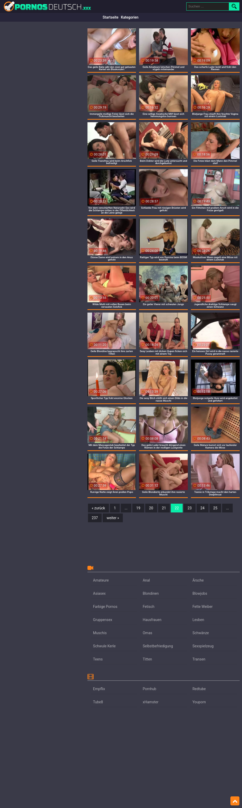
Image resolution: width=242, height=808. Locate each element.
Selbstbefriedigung (158, 646)
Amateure (101, 580)
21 (164, 508)
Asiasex (99, 593)
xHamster (150, 702)
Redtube (199, 689)
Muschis (100, 633)
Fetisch (148, 607)
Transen (198, 659)
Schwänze (200, 633)
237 (95, 518)
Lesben (198, 620)
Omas (147, 633)
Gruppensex (102, 620)
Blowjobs (199, 593)
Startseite (110, 17)
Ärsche (198, 580)
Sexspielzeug (203, 646)
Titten (147, 659)
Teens (98, 659)
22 (177, 508)
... (126, 508)
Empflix (99, 689)
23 (190, 508)
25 (215, 508)
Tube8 (98, 702)
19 (138, 508)
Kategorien (129, 17)
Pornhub (149, 689)
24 (202, 508)
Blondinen (151, 593)
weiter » (113, 518)
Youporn (199, 702)
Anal (146, 580)
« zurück (98, 508)
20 (151, 508)
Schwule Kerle (104, 646)
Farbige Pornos (105, 607)
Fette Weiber (202, 607)
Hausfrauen (152, 620)
